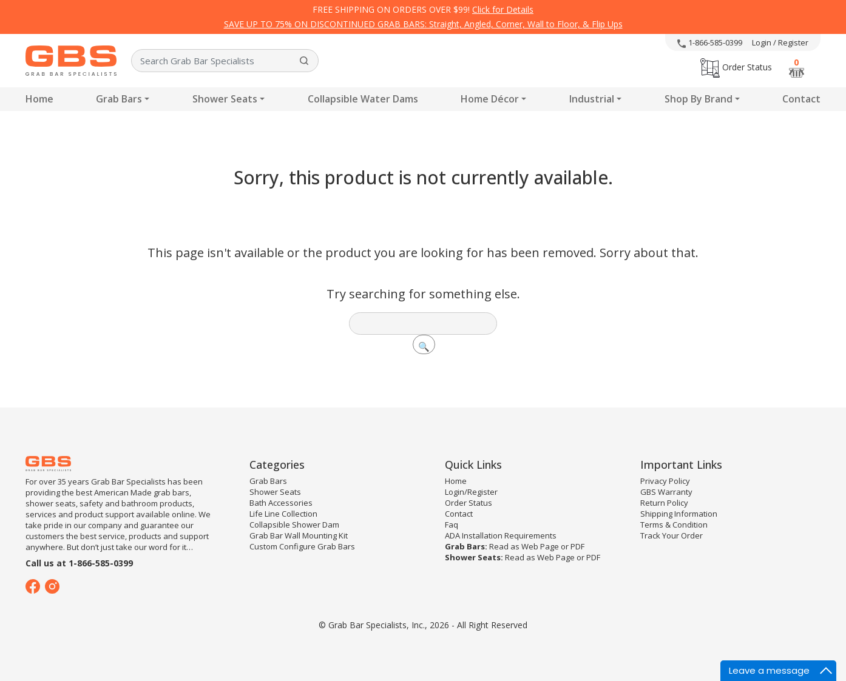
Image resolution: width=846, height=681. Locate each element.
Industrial (591, 99)
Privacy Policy (665, 480)
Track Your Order (671, 535)
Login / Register (780, 42)
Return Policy (664, 502)
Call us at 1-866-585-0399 (79, 563)
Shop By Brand (699, 99)
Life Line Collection (283, 513)
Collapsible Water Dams (363, 99)
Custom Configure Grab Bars (302, 546)
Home (39, 99)
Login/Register (471, 491)
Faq (451, 524)
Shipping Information (678, 513)
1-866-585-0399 (709, 42)
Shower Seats (224, 99)
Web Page (540, 546)
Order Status (736, 67)
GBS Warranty (666, 491)
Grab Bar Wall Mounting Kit (298, 535)
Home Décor (490, 99)
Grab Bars (119, 99)
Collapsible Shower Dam (294, 524)
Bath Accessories (281, 502)
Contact (801, 99)
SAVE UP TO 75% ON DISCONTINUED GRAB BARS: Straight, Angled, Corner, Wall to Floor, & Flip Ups (423, 24)
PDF (577, 546)
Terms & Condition (674, 524)
